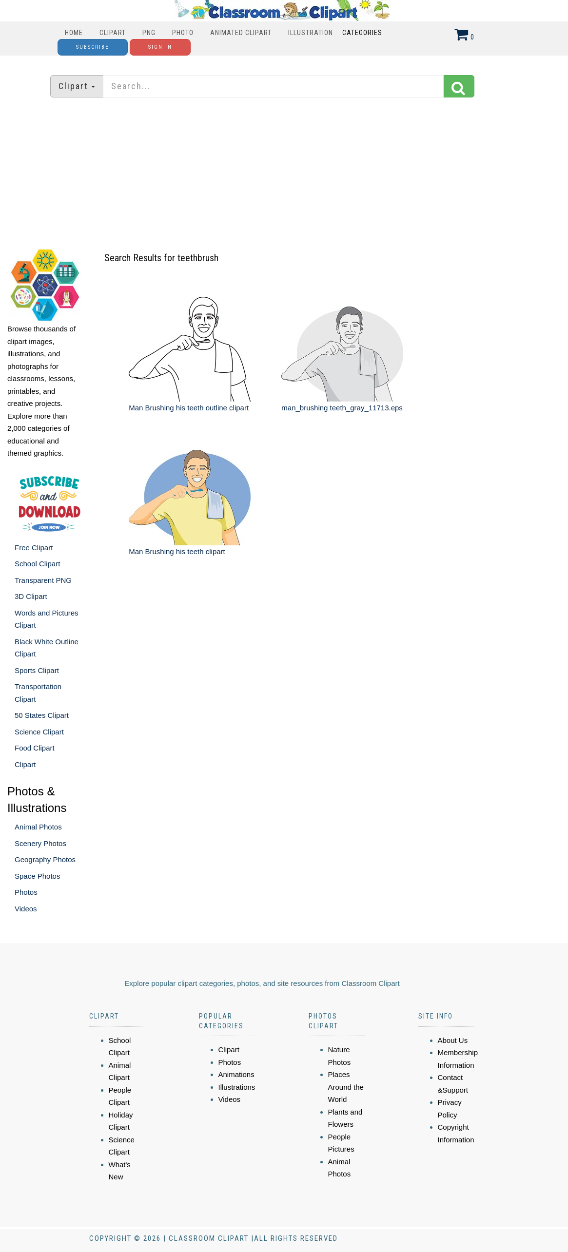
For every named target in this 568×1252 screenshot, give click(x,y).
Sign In (160, 47)
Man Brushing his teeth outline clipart (189, 408)
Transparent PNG (43, 580)
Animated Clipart (241, 33)
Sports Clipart (37, 670)
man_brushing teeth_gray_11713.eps (342, 408)
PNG (149, 33)
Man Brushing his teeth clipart (177, 551)
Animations (236, 1074)
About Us (453, 1040)
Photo (183, 33)
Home (74, 33)
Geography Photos (45, 859)
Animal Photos (38, 827)
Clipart (112, 33)
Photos (26, 892)
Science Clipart (39, 732)
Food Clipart (35, 748)
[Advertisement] (284, 173)
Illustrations (236, 1087)
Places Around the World (346, 1086)
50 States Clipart (42, 715)
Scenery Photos (40, 843)
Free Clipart (34, 547)
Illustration (310, 33)
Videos (26, 909)
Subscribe (92, 47)
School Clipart (37, 563)
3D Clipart (31, 596)
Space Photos (37, 876)
